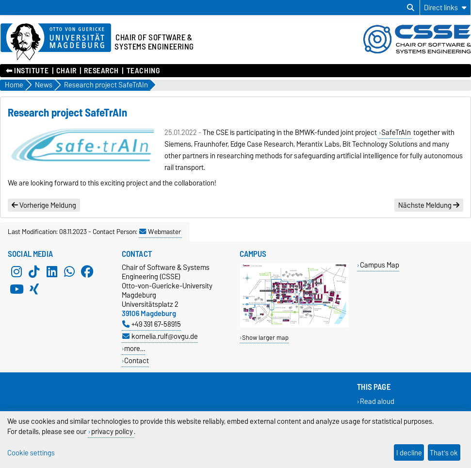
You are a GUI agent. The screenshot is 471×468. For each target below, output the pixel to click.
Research (101, 71)
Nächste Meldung (428, 205)
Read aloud (377, 401)
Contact (136, 360)
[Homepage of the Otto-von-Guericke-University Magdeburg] (56, 42)
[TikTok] (34, 271)
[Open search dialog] (410, 8)
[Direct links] (445, 7)
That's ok (444, 453)
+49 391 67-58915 (151, 324)
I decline (409, 453)
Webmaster (160, 231)
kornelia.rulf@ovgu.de (160, 336)
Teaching (143, 71)
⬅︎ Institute (27, 71)
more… (134, 348)
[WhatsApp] (69, 271)
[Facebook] (87, 271)
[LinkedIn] (52, 271)
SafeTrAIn (396, 132)
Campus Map (379, 265)
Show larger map (265, 338)
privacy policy (112, 431)
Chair (66, 71)
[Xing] (34, 289)
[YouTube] (16, 289)
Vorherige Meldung (44, 205)
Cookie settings (31, 453)
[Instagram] (16, 271)
